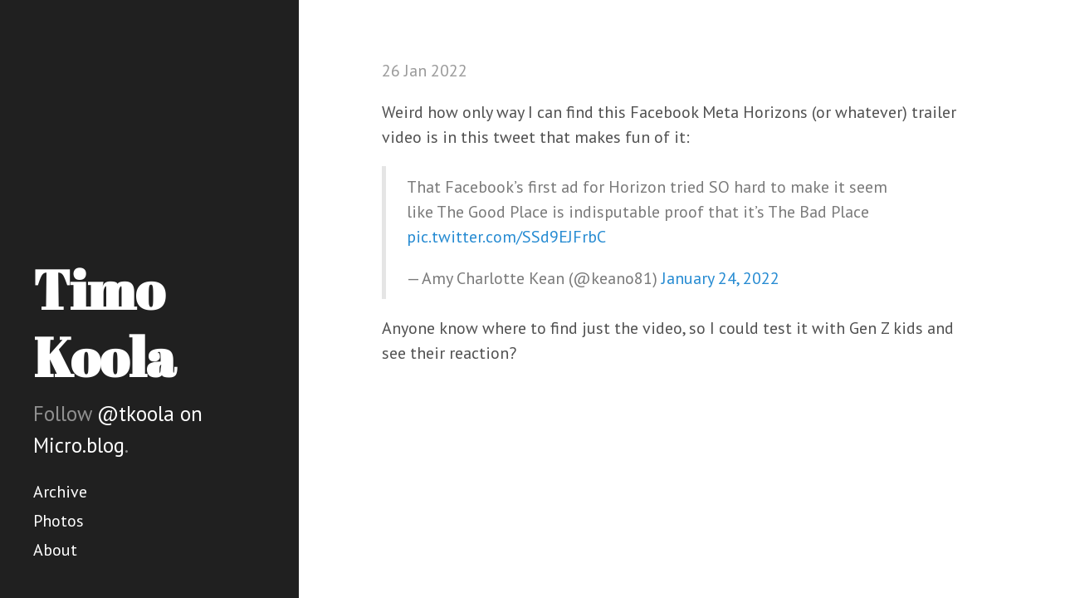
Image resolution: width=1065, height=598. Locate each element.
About (55, 550)
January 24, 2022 (720, 278)
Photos (58, 521)
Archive (60, 491)
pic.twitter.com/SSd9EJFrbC (506, 237)
